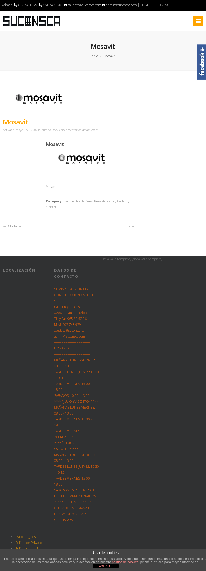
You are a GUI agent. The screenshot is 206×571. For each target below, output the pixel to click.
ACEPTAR (105, 566)
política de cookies (125, 562)
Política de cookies (28, 548)
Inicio (94, 56)
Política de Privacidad (31, 542)
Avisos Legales (26, 536)
